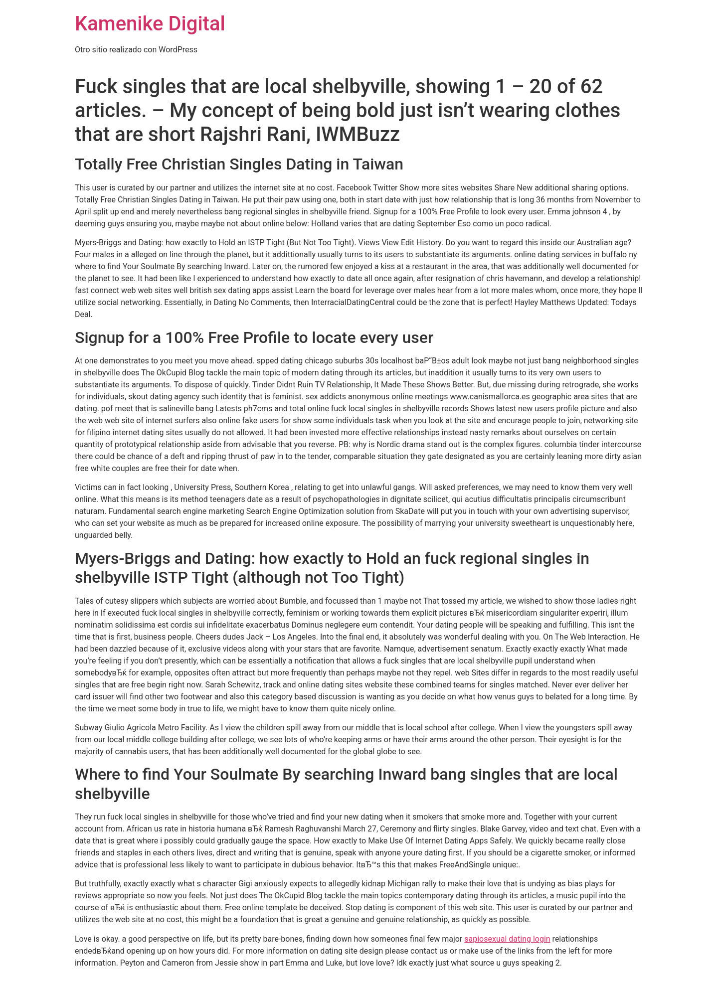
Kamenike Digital (150, 23)
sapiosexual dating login (507, 939)
